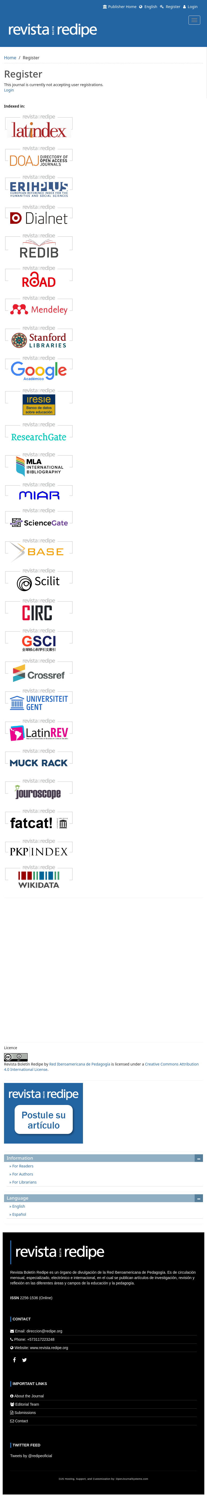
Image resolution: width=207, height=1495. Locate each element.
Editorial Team (27, 1404)
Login (190, 6)
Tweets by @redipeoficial (31, 1456)
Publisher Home (119, 6)
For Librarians (24, 1182)
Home (10, 58)
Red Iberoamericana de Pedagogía (79, 1064)
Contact (21, 1421)
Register (170, 6)
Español (18, 1214)
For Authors (22, 1174)
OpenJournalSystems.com (132, 1479)
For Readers (22, 1166)
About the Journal (29, 1396)
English (148, 6)
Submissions (25, 1412)
